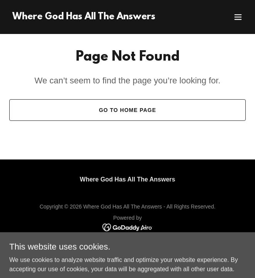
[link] (83, 17)
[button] (238, 17)
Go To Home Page (127, 110)
